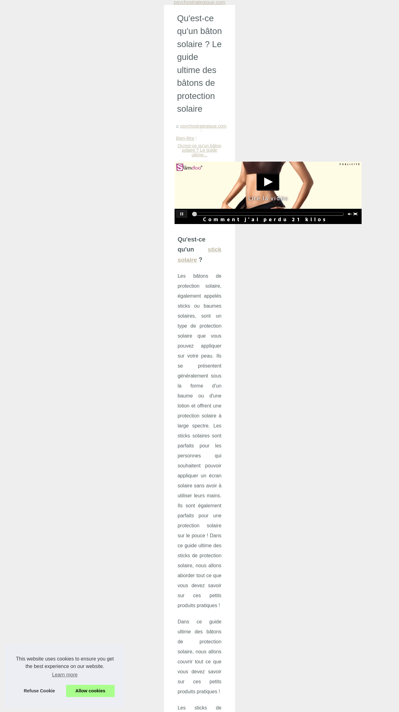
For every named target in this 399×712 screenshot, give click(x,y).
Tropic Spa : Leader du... (325, 326)
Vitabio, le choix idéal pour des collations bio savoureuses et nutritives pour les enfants (141, 664)
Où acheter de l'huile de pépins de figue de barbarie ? (68, 546)
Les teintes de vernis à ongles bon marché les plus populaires (236, 546)
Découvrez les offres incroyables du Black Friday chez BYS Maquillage (125, 590)
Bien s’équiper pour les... (325, 411)
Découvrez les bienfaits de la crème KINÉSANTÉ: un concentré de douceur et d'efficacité (143, 653)
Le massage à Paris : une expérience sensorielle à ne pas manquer (122, 643)
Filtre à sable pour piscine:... (329, 368)
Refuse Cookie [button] (39, 690)
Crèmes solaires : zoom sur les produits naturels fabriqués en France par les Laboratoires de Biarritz (147, 614)
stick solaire (90, 154)
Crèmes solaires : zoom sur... (330, 297)
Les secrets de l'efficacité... (327, 438)
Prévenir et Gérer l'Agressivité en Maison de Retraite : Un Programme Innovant (133, 580)
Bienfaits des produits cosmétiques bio (93, 685)
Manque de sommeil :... (324, 227)
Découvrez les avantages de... (331, 425)
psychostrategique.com (41, 69)
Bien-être (79, 69)
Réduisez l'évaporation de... (328, 355)
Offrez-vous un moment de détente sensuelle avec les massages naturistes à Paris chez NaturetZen (142, 629)
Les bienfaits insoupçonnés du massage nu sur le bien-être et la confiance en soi (135, 601)
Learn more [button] (65, 674)
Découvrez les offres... (323, 269)
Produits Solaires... (320, 397)
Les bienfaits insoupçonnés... (330, 283)
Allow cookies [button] (90, 690)
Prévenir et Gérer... (320, 256)
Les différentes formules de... (329, 467)
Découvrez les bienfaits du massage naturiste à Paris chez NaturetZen (125, 675)
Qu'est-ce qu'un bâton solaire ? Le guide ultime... (142, 69)
